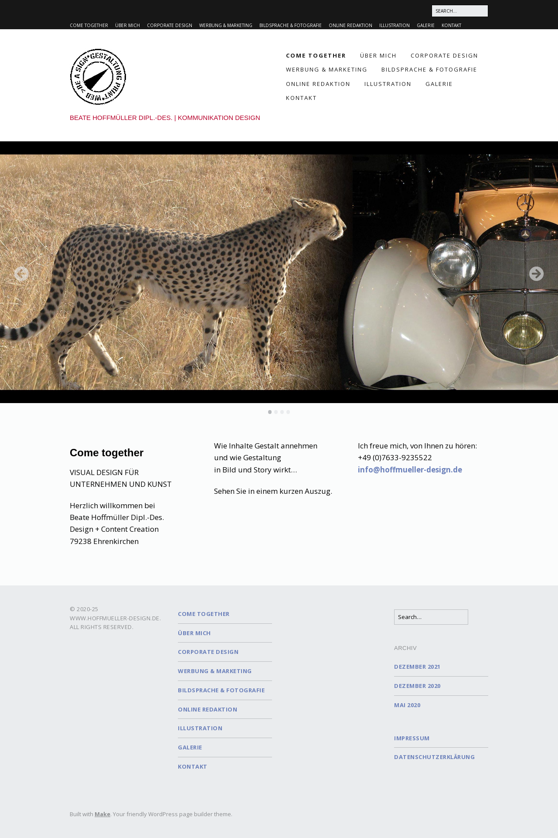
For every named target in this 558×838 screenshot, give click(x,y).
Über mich (127, 25)
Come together (89, 25)
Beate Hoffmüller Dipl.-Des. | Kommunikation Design (165, 117)
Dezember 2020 (417, 686)
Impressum (412, 738)
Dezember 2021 (417, 666)
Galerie (426, 25)
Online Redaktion (350, 25)
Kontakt (451, 25)
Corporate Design (169, 25)
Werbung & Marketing (225, 25)
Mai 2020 (407, 705)
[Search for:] (460, 11)
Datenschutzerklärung (434, 757)
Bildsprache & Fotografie (290, 25)
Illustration (394, 25)
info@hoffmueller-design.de (410, 470)
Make (102, 814)
